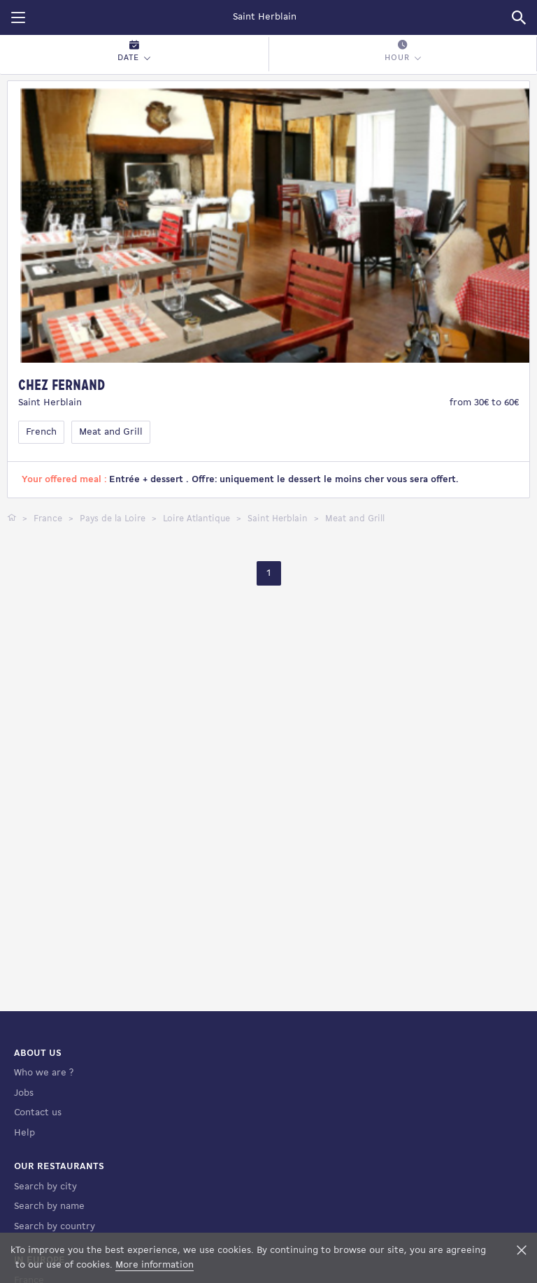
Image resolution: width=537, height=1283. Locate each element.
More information (154, 1265)
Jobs (24, 1117)
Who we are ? (43, 1097)
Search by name (49, 1231)
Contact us (38, 1137)
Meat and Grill (111, 432)
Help (24, 1157)
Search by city (45, 1210)
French (41, 432)
